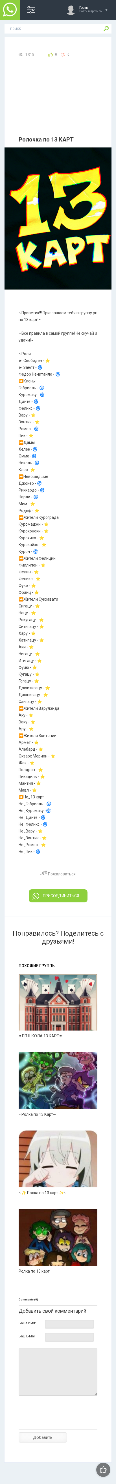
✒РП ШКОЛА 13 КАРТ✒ (41, 1036)
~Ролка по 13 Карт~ (37, 1114)
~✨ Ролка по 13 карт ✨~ (43, 1192)
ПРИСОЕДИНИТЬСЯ (55, 896)
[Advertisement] (58, 103)
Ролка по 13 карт (34, 1271)
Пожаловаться (58, 874)
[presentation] (61, 1422)
